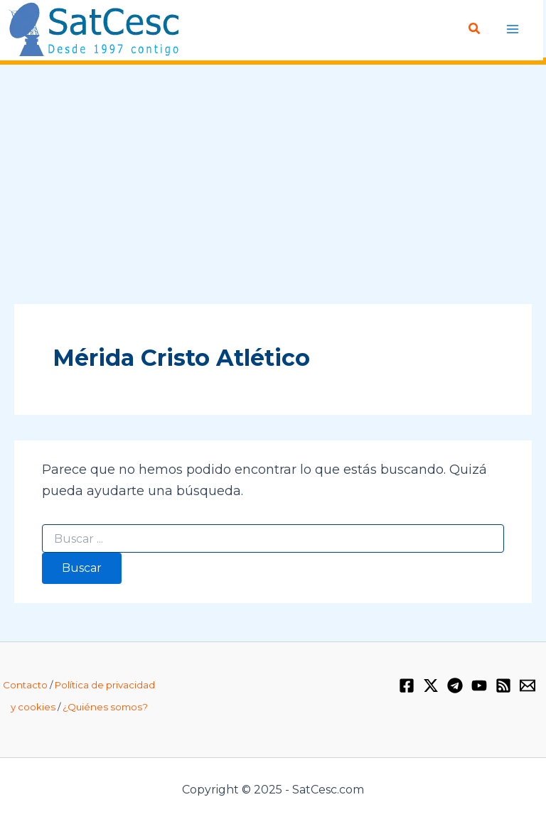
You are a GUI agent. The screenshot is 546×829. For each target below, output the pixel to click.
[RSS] (503, 685)
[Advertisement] (273, 185)
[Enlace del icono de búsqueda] (475, 29)
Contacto (25, 684)
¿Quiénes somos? (105, 706)
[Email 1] (527, 685)
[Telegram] (455, 685)
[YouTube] (479, 685)
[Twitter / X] (431, 685)
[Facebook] (406, 685)
